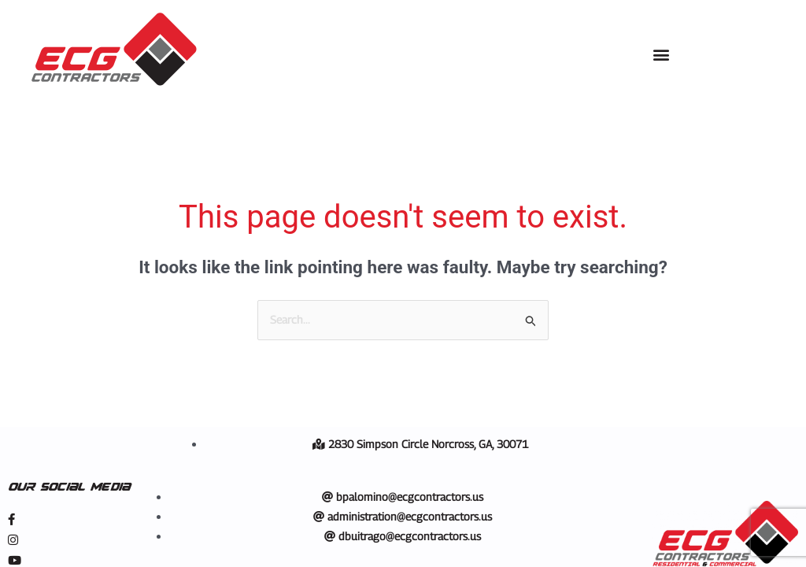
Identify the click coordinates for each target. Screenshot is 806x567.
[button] (661, 55)
